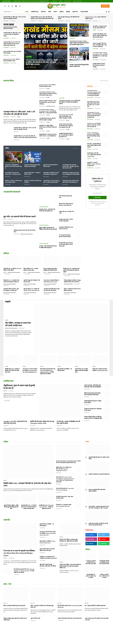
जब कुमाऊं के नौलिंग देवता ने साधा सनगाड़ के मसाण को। (66, 228)
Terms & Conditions (77, 1)
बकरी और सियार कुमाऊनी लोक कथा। (65, 196)
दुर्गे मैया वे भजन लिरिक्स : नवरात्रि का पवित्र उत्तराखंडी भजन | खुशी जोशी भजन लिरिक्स (69, 518)
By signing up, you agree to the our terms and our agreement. (97, 203)
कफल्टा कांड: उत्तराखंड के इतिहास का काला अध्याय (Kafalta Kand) (51, 281)
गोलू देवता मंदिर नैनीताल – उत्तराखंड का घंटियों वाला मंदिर (32, 173)
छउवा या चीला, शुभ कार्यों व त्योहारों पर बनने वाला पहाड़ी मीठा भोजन (96, 597)
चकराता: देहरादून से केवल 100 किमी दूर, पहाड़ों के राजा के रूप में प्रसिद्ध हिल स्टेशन (93, 404)
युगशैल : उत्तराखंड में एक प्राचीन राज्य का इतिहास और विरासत (72, 289)
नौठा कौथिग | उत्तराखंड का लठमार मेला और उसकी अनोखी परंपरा (100, 27)
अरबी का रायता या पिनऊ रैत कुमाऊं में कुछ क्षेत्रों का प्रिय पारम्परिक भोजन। (69, 612)
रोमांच (55, 12)
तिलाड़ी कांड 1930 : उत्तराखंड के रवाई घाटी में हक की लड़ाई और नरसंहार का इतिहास (71, 270)
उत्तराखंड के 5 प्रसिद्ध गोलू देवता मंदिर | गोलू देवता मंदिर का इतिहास (32, 165)
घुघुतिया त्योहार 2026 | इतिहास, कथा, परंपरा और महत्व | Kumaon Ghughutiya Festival (64, 447)
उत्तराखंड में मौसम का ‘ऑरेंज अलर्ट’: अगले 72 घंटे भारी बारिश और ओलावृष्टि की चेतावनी (31, 1)
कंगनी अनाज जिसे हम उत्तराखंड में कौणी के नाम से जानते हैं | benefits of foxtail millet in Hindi (70, 604)
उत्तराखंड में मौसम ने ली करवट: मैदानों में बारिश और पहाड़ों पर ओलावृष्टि (99, 65)
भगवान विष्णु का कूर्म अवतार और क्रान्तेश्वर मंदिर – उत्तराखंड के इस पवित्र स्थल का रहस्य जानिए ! (70, 166)
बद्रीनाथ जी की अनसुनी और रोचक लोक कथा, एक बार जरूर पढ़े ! (66, 204)
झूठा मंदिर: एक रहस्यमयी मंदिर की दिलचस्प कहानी (50, 165)
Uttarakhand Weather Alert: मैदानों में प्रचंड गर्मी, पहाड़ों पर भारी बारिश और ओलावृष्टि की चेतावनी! (69, 102)
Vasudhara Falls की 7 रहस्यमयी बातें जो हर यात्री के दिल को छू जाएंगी (15, 400)
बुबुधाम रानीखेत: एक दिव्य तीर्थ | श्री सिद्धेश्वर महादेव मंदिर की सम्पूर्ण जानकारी (48, 228)
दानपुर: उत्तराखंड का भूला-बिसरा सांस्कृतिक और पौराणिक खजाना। (50, 269)
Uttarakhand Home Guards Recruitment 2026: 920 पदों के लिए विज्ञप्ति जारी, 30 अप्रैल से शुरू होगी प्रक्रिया (100, 55)
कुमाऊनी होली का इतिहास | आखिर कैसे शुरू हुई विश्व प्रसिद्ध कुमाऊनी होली (11, 485)
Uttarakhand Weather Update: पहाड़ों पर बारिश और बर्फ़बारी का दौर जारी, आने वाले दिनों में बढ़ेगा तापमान (41, 61)
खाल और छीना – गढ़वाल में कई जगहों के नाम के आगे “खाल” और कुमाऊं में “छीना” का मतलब (99, 485)
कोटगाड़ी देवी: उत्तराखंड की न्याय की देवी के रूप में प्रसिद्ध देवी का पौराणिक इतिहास (70, 173)
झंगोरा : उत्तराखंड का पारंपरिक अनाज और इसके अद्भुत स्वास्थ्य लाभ (42, 584)
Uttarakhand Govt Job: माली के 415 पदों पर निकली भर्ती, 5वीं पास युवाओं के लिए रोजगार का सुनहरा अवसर (94, 115)
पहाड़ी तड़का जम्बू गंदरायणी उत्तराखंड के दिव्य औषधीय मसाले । (42, 612)
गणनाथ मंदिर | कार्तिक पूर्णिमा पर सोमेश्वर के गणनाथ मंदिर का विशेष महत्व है (13, 166)
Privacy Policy (68, 1)
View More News (104, 80)
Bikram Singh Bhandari (26, 234)
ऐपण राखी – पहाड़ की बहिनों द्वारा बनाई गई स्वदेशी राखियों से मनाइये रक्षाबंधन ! (94, 145)
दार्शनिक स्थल (34, 12)
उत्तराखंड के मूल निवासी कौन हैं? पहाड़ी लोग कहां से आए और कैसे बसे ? (51, 289)
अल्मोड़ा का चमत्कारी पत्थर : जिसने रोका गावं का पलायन (93, 396)
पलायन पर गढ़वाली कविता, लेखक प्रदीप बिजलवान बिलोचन (97, 468)
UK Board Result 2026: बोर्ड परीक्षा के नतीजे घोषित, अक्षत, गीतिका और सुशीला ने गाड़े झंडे (66, 116)
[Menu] (109, 12)
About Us (55, 1)
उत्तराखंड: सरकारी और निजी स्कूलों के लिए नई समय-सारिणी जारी (79, 65)
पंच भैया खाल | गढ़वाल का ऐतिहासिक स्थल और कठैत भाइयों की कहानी (68, 400)
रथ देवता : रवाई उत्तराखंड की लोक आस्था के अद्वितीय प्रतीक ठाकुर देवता (48, 246)
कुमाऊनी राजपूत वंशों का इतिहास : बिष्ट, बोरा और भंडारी (32, 281)
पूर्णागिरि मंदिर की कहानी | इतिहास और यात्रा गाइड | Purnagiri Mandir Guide (42, 400)
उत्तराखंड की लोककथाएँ (43, 207)
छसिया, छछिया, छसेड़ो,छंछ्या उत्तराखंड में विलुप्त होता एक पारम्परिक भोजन (42, 604)
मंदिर (49, 12)
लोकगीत (24, 353)
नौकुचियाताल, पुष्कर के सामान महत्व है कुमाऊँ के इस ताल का (19, 374)
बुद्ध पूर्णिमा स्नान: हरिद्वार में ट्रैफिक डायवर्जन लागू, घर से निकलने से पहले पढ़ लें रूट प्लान (48, 127)
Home (26, 12)
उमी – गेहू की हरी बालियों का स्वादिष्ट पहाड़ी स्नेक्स (95, 583)
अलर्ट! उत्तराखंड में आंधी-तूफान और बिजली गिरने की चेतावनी (68, 17)
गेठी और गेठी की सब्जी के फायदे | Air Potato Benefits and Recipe (70, 584)
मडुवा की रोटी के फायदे (35, 596)
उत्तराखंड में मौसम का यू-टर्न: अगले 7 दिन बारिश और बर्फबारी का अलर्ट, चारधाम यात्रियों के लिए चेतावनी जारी (42, 17)
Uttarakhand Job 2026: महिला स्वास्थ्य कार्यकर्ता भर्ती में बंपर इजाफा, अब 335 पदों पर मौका (93, 104)
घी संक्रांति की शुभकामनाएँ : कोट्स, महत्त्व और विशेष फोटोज (64, 475)
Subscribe (105, 6)
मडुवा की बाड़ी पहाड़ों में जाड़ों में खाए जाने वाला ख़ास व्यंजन (70, 596)
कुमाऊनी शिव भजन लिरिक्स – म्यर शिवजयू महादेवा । (65, 357)
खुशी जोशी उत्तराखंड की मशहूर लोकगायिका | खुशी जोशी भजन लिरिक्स (48, 543)
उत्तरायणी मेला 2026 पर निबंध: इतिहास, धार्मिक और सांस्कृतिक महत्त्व (81, 357)
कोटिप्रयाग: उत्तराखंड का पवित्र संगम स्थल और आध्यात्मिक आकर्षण (13, 181)
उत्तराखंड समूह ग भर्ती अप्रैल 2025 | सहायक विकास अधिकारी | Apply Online (94, 154)
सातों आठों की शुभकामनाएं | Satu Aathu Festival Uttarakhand (65, 467)
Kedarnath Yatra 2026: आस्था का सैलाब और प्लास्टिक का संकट (95, 17)
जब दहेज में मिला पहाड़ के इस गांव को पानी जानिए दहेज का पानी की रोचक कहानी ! (66, 244)
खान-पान (5, 581)
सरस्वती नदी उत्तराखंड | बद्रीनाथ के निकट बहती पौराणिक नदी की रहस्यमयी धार (70, 181)
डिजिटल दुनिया (90, 129)
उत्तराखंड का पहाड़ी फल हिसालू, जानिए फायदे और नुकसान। (15, 611)
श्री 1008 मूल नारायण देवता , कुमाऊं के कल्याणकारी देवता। (65, 235)
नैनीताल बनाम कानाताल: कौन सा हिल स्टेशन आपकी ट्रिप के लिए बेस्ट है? (92, 381)
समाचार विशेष (84, 12)
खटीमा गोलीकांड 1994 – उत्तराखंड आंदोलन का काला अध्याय (30, 269)
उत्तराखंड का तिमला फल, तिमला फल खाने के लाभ (13, 604)
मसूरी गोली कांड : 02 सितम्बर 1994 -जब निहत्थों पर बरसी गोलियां (12, 269)
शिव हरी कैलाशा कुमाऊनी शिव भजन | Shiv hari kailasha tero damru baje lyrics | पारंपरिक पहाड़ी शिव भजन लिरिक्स (47, 358)
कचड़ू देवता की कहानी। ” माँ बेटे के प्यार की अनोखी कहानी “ (66, 220)
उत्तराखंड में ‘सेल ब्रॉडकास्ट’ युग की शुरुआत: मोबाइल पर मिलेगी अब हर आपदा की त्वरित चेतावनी (100, 35)
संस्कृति (68, 12)
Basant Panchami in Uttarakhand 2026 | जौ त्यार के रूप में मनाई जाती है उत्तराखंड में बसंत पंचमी (68, 439)
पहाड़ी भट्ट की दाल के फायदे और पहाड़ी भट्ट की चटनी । (96, 604)
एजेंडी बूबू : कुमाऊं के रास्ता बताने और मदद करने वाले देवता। (24, 231)
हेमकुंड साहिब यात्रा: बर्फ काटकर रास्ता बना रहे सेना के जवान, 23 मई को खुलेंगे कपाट (48, 135)
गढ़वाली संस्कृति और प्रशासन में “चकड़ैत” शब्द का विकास (93, 389)
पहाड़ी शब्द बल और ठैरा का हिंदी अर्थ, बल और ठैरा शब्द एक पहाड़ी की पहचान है (98, 502)
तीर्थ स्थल (43, 12)
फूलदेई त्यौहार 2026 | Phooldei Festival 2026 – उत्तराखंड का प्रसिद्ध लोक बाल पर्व (46, 485)
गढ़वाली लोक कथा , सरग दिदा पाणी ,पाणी (66, 212)
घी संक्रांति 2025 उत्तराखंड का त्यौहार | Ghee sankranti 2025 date (64, 483)
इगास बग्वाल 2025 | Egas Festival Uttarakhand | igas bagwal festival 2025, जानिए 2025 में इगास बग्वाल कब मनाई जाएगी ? (65, 457)
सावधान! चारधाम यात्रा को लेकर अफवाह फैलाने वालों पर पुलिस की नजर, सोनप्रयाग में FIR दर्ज (66, 125)
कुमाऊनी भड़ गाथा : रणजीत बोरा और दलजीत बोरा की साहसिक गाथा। (47, 210)
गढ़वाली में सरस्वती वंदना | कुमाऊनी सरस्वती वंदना (99, 452)
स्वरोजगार (75, 12)
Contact (61, 1)
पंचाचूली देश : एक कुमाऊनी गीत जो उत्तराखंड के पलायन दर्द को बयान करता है (48, 535)
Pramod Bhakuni (50, 106)
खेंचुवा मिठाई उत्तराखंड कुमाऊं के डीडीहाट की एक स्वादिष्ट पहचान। (96, 612)
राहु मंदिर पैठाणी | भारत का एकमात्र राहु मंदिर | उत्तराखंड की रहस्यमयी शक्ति (51, 181)
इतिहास (61, 12)
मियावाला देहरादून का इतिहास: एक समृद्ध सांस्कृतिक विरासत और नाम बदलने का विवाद (72, 281)
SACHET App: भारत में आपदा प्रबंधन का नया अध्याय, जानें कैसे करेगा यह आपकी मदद (94, 125)
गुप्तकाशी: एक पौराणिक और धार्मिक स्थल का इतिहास (32, 181)
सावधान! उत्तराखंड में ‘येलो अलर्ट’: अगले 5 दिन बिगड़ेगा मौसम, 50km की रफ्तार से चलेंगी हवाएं (100, 45)
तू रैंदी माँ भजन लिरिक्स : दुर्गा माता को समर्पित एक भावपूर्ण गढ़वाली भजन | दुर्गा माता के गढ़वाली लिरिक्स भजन (70, 544)
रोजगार (90, 86)
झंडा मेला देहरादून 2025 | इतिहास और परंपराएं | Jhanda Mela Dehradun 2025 (32, 289)
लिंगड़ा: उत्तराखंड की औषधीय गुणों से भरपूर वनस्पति (14, 583)
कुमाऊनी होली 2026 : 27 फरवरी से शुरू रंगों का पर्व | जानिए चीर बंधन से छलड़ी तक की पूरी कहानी (28, 485)
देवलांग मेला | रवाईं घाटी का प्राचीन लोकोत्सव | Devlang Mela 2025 (100, 357)
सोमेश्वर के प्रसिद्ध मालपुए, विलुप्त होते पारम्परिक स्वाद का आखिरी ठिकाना (15, 597)
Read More (75, 148)
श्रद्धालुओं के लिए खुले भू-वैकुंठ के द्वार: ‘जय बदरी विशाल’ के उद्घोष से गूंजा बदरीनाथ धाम (66, 135)
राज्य (70, 62)
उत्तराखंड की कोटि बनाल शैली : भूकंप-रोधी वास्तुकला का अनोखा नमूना (11, 289)
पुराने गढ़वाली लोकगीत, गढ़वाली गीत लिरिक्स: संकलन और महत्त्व (47, 527)
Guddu (27, 67)
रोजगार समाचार (96, 59)
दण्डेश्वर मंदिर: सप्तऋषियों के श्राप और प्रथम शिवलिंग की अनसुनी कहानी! (51, 173)
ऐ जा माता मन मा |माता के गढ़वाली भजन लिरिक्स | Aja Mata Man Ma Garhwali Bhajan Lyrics (30, 357)
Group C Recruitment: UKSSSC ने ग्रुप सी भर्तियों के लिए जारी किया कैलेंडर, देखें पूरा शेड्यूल (93, 135)
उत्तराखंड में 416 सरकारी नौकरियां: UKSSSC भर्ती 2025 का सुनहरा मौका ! (94, 164)
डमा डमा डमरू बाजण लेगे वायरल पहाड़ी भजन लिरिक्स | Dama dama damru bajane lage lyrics (48, 511)
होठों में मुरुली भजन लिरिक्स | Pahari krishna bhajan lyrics (47, 520)
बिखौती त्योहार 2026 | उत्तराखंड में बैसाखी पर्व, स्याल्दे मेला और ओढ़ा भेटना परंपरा (12, 357)
